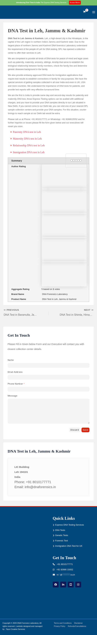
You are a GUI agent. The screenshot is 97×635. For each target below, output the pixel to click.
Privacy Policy (59, 626)
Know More (75, 2)
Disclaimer (78, 623)
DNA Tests (60, 530)
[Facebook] (56, 584)
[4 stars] (78, 160)
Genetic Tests (61, 535)
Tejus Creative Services (15, 629)
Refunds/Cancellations (77, 626)
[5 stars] (80, 160)
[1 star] (72, 160)
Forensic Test (61, 540)
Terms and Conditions (63, 623)
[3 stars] (76, 160)
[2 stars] (74, 160)
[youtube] (71, 584)
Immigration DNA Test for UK (68, 546)
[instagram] (78, 584)
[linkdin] (63, 584)
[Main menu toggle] (93, 12)
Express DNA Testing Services (69, 525)
